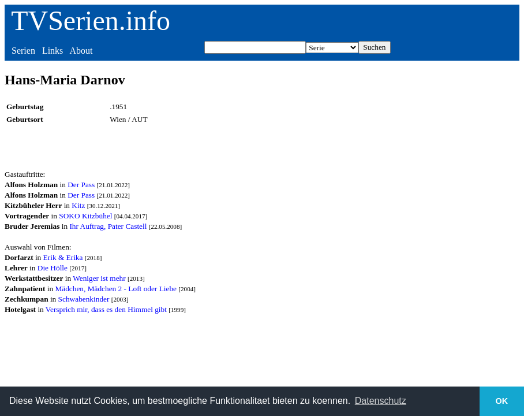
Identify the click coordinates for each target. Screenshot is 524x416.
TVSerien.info (90, 20)
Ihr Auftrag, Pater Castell (108, 226)
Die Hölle (53, 267)
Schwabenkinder (84, 299)
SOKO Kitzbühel (85, 215)
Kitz (78, 205)
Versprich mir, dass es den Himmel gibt (106, 309)
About (80, 50)
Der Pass (81, 184)
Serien (23, 50)
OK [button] (502, 401)
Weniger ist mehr (99, 278)
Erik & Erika (63, 257)
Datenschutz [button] (380, 401)
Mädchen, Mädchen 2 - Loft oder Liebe (116, 288)
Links (52, 50)
